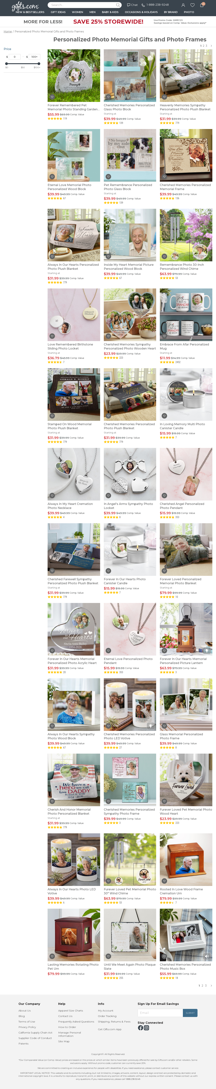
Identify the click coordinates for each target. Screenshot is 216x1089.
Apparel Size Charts (70, 1010)
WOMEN (77, 12)
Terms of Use (26, 1021)
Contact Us (65, 1016)
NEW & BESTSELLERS (30, 12)
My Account (105, 1010)
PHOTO (189, 12)
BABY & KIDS (110, 12)
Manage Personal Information (69, 1034)
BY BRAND (171, 12)
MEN (93, 12)
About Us (24, 1010)
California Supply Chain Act (35, 1032)
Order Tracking (107, 1016)
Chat (132, 5)
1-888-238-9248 (158, 4)
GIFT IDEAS (58, 12)
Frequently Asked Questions (76, 1021)
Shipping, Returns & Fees (114, 1021)
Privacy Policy (27, 1027)
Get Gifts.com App (110, 1029)
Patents (23, 1043)
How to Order (67, 1027)
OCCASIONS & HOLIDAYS (141, 12)
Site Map (64, 1041)
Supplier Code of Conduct (35, 1038)
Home (8, 31)
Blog (21, 1016)
